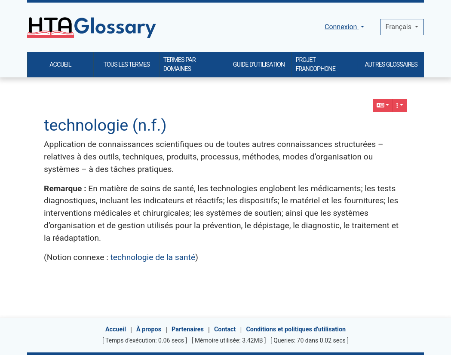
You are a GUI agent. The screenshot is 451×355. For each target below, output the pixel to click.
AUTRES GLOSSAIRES (391, 64)
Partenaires (188, 329)
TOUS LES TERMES (127, 64)
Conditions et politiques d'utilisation (296, 329)
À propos (148, 329)
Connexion (342, 27)
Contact (225, 329)
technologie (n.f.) (105, 125)
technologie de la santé (153, 257)
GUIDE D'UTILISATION (259, 64)
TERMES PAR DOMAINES (179, 64)
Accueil (115, 329)
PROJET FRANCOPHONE (315, 64)
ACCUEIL (60, 64)
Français (399, 27)
